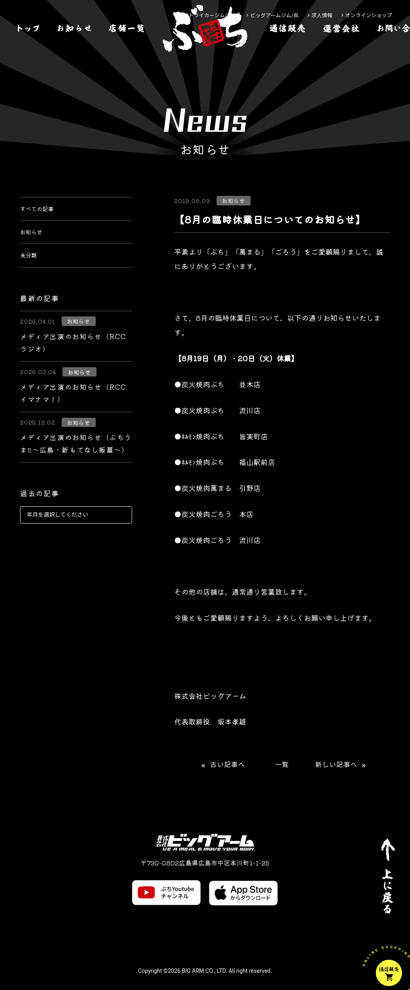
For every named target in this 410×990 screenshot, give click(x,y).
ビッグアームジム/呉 (274, 15)
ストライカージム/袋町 (210, 15)
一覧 (282, 765)
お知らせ (34, 240)
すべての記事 (41, 211)
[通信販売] (287, 53)
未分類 (31, 269)
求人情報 (322, 15)
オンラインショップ (368, 15)
